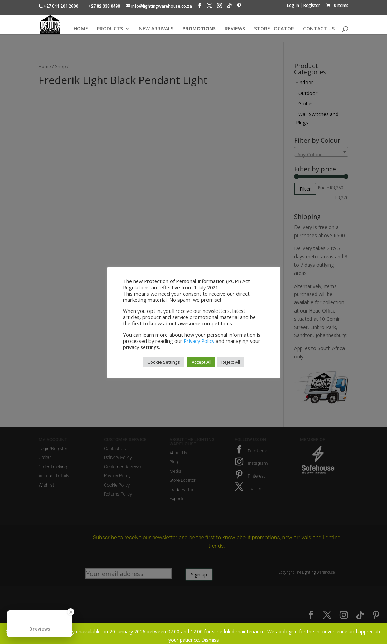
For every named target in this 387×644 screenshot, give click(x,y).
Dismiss (210, 639)
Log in (293, 5)
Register (311, 5)
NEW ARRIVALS (156, 29)
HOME (81, 29)
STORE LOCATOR (274, 29)
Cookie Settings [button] (163, 362)
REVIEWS (235, 29)
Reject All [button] (230, 362)
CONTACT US (319, 29)
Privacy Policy (199, 340)
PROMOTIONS (199, 29)
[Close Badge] (70, 611)
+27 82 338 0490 (104, 6)
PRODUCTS (110, 29)
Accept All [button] (201, 362)
